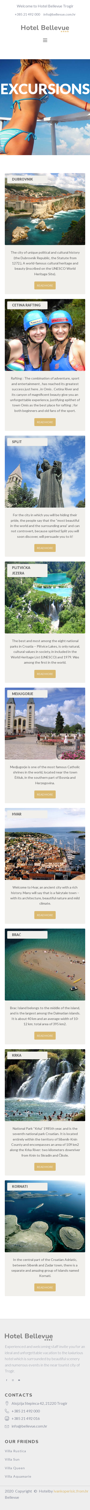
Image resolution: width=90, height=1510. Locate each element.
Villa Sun (12, 1459)
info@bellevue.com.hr (59, 14)
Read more (45, 285)
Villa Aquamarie (18, 1476)
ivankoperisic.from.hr (71, 1491)
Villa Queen (15, 1468)
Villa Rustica (15, 1451)
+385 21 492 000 (27, 14)
